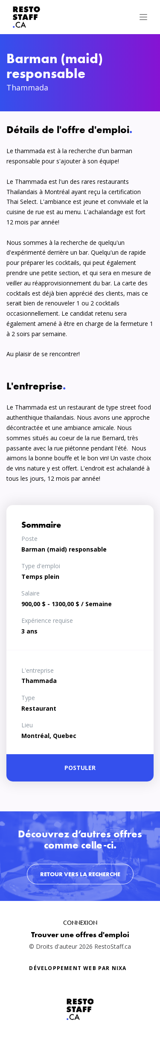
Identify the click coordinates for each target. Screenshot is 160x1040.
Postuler (80, 768)
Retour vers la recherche (80, 874)
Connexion (80, 923)
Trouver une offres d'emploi (80, 934)
